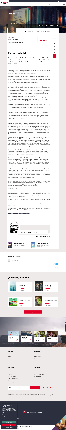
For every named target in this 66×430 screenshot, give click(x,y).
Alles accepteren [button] (9, 422)
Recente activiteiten (12, 376)
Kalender (10, 358)
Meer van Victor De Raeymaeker (42, 236)
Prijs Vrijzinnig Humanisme (13, 378)
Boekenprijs (10, 380)
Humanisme (54, 4)
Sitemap (30, 426)
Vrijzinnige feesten (19, 1)
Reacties (48, 31)
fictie (13, 37)
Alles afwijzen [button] (9, 425)
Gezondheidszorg (38, 376)
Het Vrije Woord (13, 1)
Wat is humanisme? (38, 358)
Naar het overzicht (13, 13)
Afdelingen (48, 4)
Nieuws (9, 356)
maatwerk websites (19, 428)
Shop (26, 1)
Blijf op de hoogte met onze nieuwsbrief (24, 387)
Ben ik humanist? (37, 356)
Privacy (20, 426)
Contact (60, 4)
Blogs (9, 361)
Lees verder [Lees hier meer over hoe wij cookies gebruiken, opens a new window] (8, 412)
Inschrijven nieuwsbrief (31, 1)
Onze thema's (37, 361)
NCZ (24, 1)
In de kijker (23, 4)
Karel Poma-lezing (12, 383)
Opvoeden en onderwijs (39, 374)
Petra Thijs (13, 36)
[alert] (9, 416)
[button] (9, 427)
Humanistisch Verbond (32, 4)
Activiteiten (42, 4)
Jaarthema (36, 372)
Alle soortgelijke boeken (32, 312)
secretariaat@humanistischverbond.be (35, 412)
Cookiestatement (25, 426)
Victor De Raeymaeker (19, 42)
